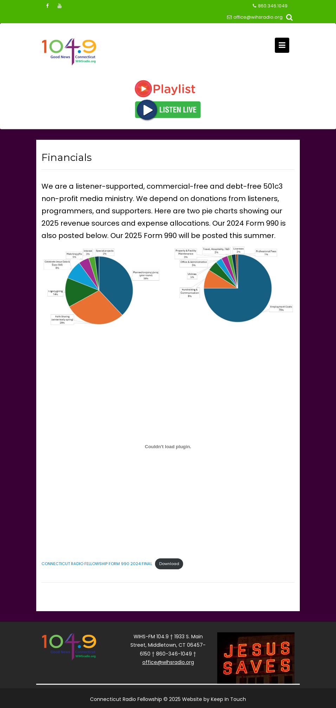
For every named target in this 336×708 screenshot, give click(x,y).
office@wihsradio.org (255, 17)
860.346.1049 (270, 6)
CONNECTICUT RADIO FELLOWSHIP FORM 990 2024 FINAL (96, 563)
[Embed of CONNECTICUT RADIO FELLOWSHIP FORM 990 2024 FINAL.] (168, 446)
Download (169, 563)
